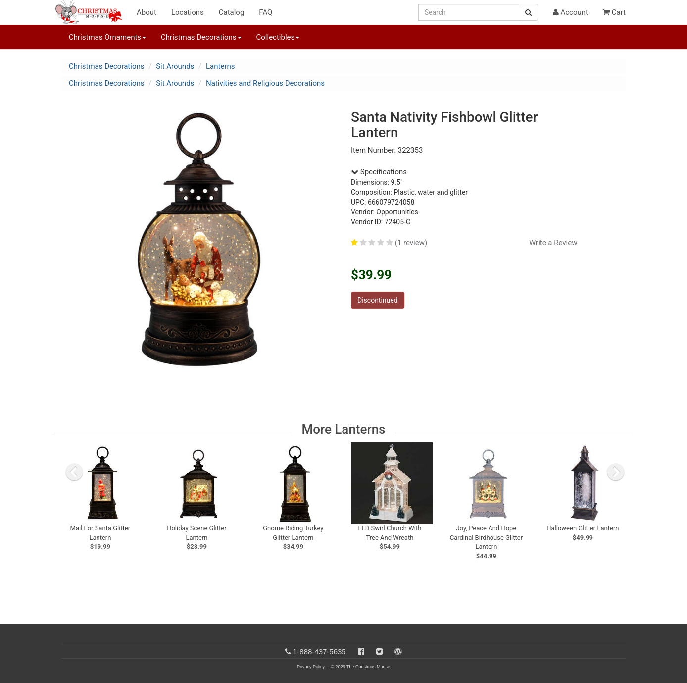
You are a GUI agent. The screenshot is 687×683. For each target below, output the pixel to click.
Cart (614, 12)
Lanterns (220, 66)
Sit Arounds (175, 66)
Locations (187, 12)
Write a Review (553, 242)
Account (570, 12)
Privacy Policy (311, 666)
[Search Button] (528, 12)
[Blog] (398, 651)
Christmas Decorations (106, 66)
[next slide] (616, 472)
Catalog (232, 12)
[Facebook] (361, 651)
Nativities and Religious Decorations (265, 83)
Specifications (379, 171)
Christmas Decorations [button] (201, 37)
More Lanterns (344, 429)
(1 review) (411, 242)
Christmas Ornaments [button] (107, 37)
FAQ (265, 12)
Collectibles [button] (278, 37)
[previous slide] (74, 472)
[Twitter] (379, 651)
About (146, 12)
